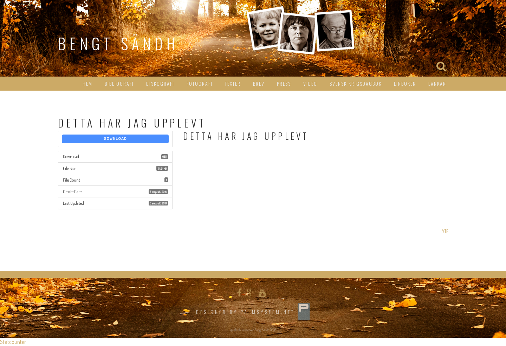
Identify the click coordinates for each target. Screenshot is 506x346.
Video (310, 83)
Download (115, 139)
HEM (87, 83)
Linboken (405, 83)
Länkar (437, 83)
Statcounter (13, 341)
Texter (233, 83)
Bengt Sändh (118, 43)
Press (284, 83)
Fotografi (200, 83)
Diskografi (160, 83)
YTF (445, 231)
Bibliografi (119, 83)
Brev (259, 83)
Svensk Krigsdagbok (356, 83)
